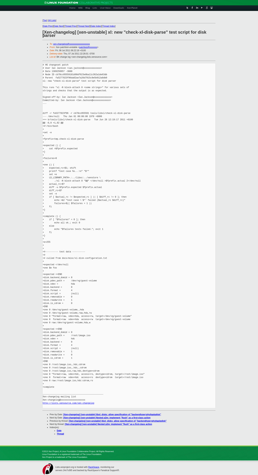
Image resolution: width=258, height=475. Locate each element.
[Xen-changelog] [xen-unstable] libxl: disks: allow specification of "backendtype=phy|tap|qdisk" (112, 414)
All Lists (52, 20)
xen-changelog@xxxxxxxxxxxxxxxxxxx (71, 44)
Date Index (96, 26)
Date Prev (47, 26)
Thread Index (108, 26)
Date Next (58, 26)
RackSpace (93, 467)
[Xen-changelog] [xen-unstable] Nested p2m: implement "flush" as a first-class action (106, 417)
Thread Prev (70, 26)
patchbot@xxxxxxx (88, 47)
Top (44, 20)
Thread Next (83, 26)
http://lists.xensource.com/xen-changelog (68, 403)
